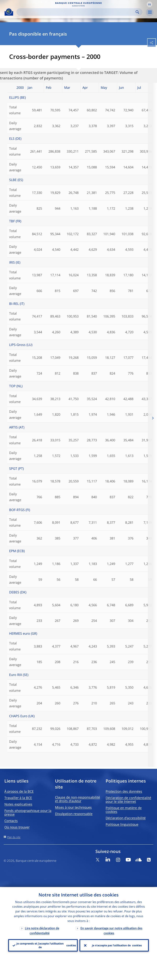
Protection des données (124, 791)
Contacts (11, 821)
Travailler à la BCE (18, 798)
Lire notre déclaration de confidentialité (42, 930)
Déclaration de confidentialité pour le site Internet (128, 800)
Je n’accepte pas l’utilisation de (117, 945)
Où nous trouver (17, 827)
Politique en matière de (124, 810)
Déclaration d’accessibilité (126, 818)
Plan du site (13, 837)
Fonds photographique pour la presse (27, 812)
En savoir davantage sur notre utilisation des (111, 930)
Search (137, 12)
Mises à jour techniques (73, 807)
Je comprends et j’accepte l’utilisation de (46, 945)
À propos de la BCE (19, 791)
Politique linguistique (122, 824)
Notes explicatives (18, 804)
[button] (149, 4)
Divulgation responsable (73, 814)
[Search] (76, 12)
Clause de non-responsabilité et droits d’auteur (77, 799)
